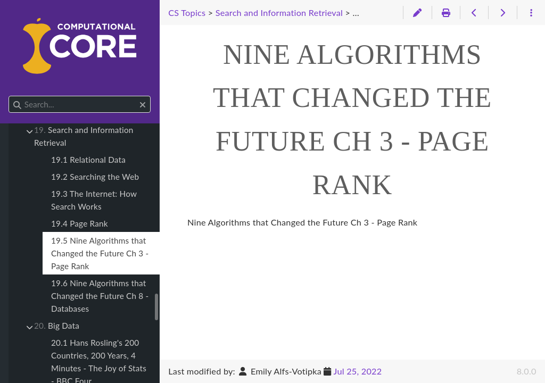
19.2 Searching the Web (95, 176)
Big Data (56, 325)
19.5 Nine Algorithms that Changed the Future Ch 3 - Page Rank (99, 253)
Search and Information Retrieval (84, 136)
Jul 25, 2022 (358, 371)
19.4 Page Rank (79, 223)
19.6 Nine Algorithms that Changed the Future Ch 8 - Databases (99, 295)
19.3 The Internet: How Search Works (94, 200)
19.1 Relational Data (88, 159)
